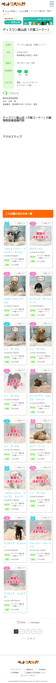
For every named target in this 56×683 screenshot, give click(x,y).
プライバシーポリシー (28, 675)
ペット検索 (23, 11)
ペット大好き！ (11, 11)
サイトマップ (15, 669)
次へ (31, 637)
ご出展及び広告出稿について (35, 672)
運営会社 (29, 669)
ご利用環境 (14, 672)
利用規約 (42, 669)
